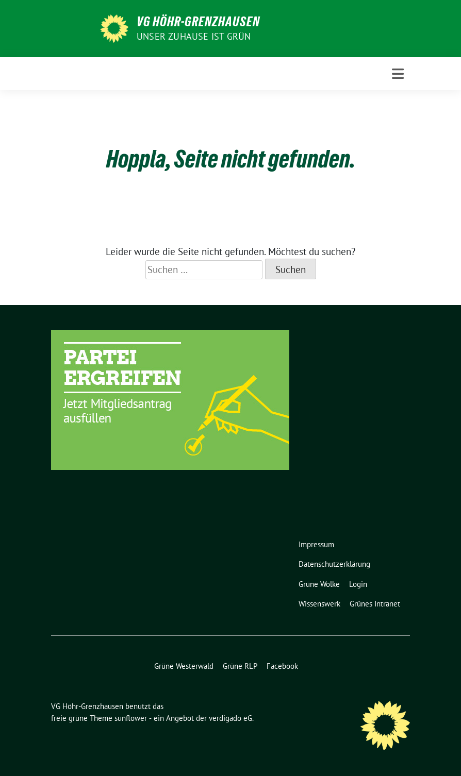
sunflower (130, 718)
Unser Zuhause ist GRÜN (194, 36)
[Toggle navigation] (398, 74)
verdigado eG (230, 718)
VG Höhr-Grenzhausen (198, 21)
